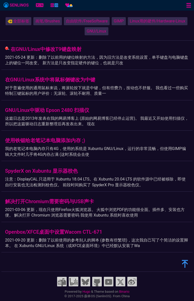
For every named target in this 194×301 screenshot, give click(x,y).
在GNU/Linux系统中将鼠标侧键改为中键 (50, 80)
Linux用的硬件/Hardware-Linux (157, 21)
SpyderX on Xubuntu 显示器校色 (41, 171)
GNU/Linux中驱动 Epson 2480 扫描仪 (47, 110)
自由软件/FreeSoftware (87, 21)
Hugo (86, 291)
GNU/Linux (96, 31)
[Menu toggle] (188, 5)
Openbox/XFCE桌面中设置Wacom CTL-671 (53, 232)
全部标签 (18, 21)
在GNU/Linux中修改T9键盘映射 (46, 49)
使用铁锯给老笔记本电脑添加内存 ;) (45, 140)
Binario (124, 291)
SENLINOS (16, 5)
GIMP (119, 21)
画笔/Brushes (47, 21)
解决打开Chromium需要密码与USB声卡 (49, 201)
